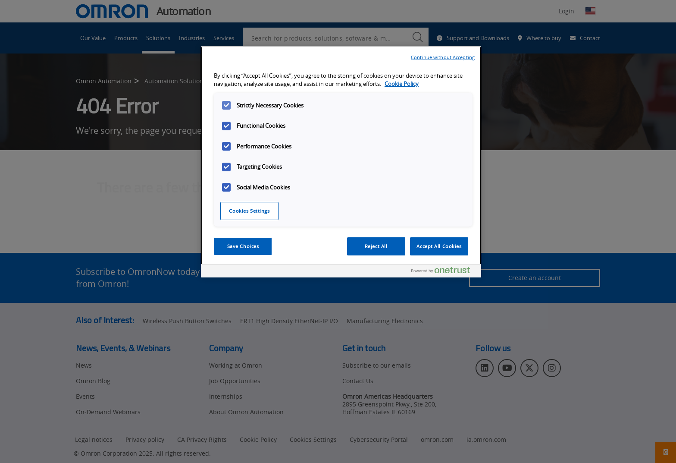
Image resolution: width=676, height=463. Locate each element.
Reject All (376, 246)
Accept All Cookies (438, 246)
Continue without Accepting (443, 57)
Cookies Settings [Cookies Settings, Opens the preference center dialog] (249, 211)
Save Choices (243, 246)
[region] (341, 161)
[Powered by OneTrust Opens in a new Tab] (444, 272)
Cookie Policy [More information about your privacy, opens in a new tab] (402, 84)
